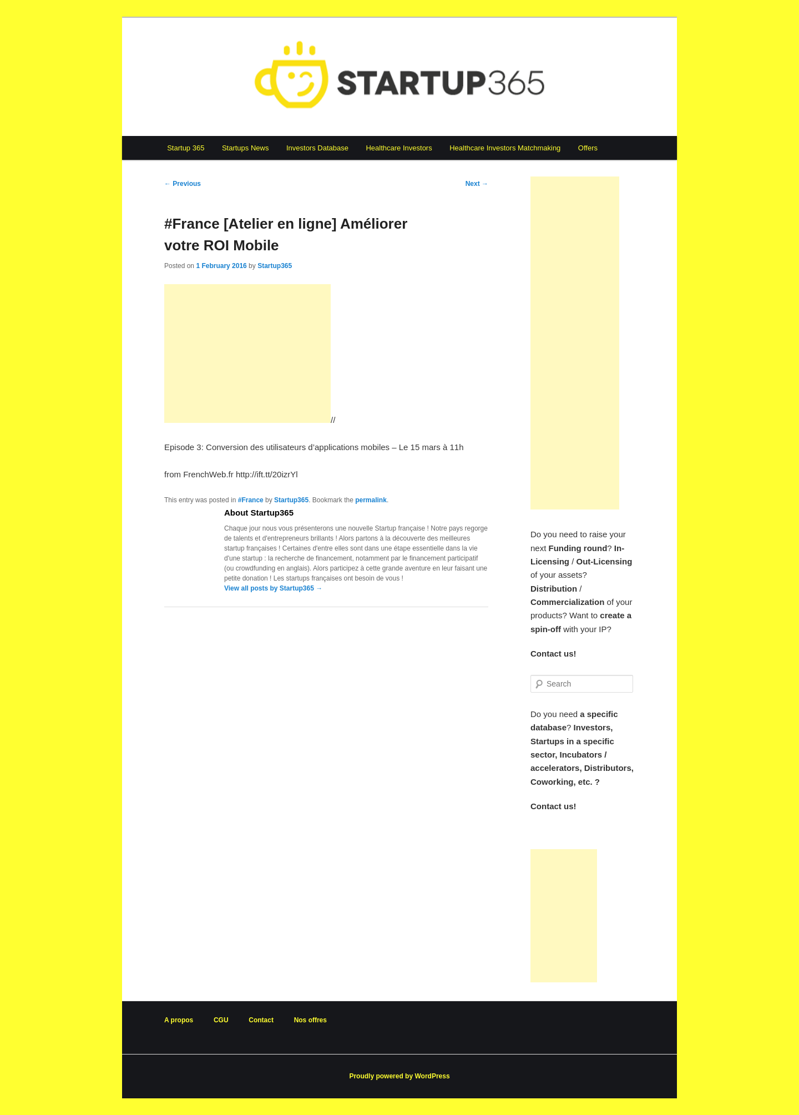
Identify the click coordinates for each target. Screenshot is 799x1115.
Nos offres (310, 1020)
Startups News (245, 148)
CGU (221, 1020)
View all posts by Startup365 (273, 588)
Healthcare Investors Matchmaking (504, 148)
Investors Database (317, 148)
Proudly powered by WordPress (399, 1076)
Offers (588, 148)
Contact (261, 1020)
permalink (371, 500)
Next (477, 184)
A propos (178, 1020)
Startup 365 (185, 148)
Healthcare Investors (399, 148)
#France (251, 500)
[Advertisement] (247, 353)
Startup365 (274, 266)
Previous (182, 184)
